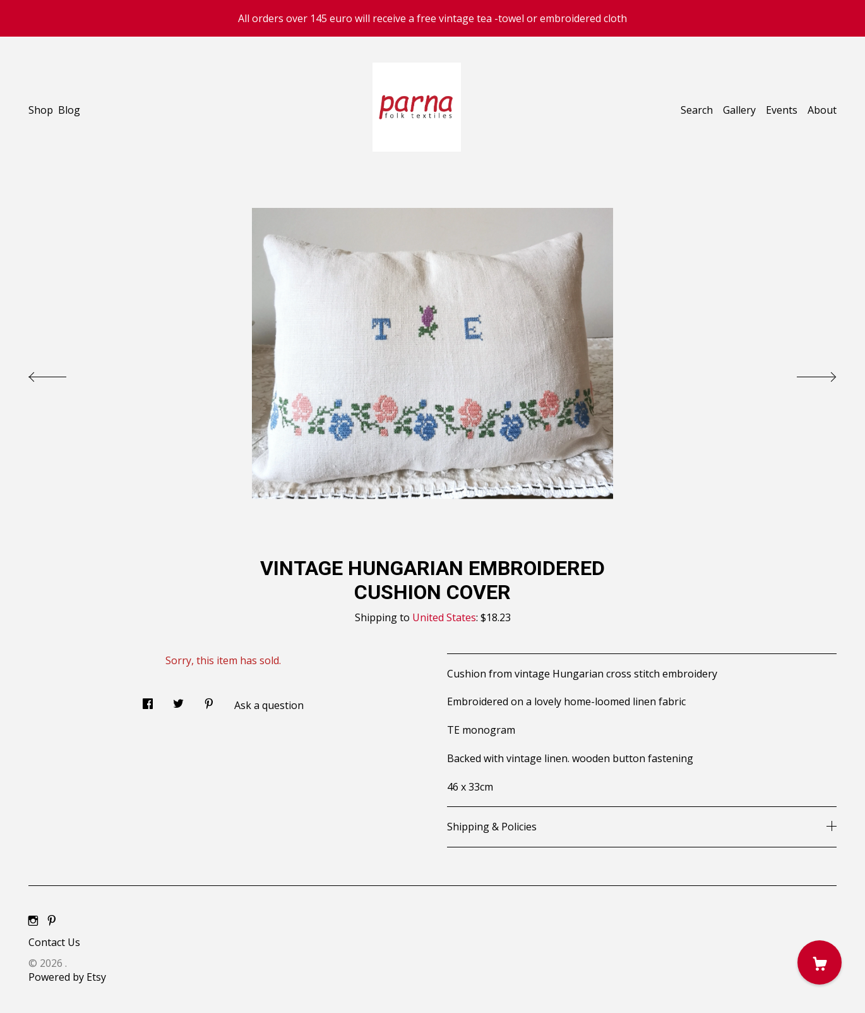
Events (781, 110)
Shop (40, 110)
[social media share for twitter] (178, 700)
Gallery (739, 110)
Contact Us (54, 942)
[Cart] (819, 962)
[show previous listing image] (60, 373)
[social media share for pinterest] (209, 700)
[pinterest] (52, 921)
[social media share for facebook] (148, 700)
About (822, 110)
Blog (69, 110)
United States (444, 617)
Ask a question (269, 705)
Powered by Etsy (67, 977)
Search (697, 110)
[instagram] (33, 921)
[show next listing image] (805, 373)
